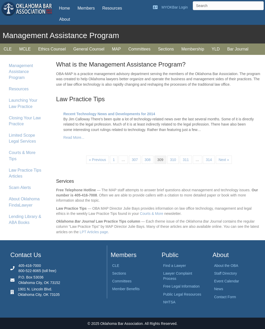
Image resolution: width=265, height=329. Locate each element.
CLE (8, 49)
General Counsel (88, 49)
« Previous (97, 160)
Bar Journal (237, 49)
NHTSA (169, 302)
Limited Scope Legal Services (22, 138)
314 (209, 160)
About (64, 19)
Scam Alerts (20, 187)
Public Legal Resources (182, 294)
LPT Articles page (94, 232)
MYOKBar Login (174, 7)
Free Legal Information (181, 286)
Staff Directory (225, 273)
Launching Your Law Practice (23, 103)
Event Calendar (226, 281)
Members (86, 8)
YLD (216, 49)
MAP (116, 49)
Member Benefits (126, 289)
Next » (224, 160)
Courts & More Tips (22, 155)
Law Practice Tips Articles (25, 173)
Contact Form (225, 297)
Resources (112, 8)
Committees (139, 49)
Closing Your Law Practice (25, 121)
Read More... (73, 137)
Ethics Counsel (52, 49)
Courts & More (151, 213)
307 (135, 160)
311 (186, 160)
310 (173, 160)
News (218, 289)
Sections (166, 49)
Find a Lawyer (174, 266)
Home (64, 8)
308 (148, 160)
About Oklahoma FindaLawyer (24, 202)
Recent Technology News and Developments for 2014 (109, 114)
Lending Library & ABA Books (25, 219)
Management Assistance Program (21, 71)
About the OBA (226, 266)
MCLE (25, 49)
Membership (192, 49)
